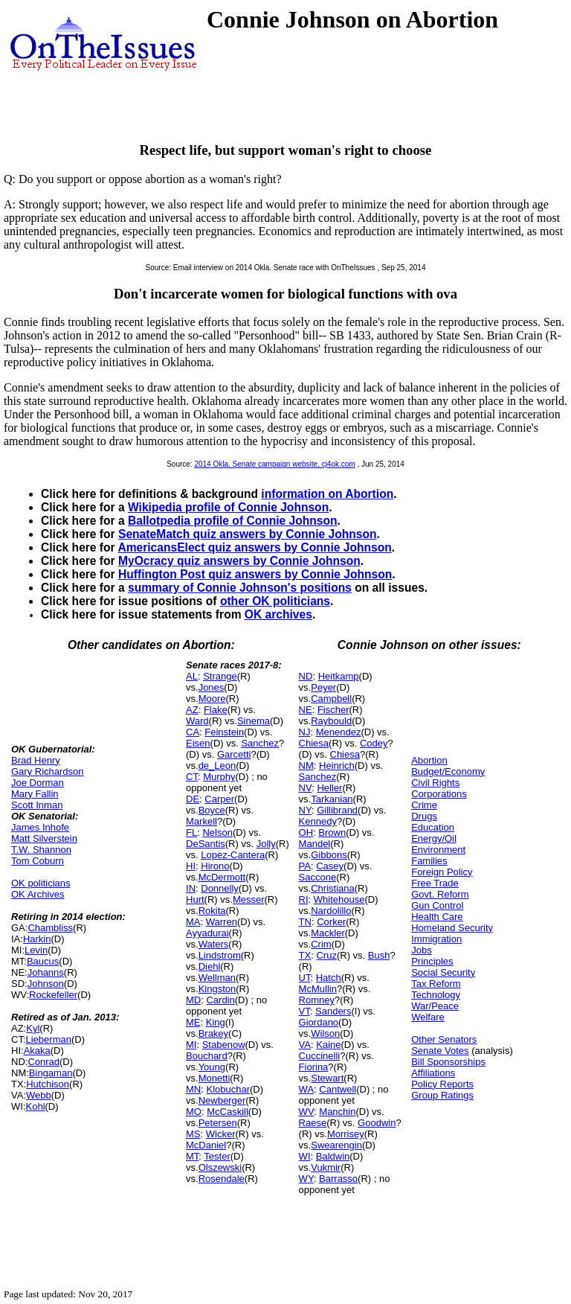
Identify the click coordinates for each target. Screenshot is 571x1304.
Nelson (217, 832)
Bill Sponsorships (448, 1061)
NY (305, 810)
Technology (435, 994)
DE (192, 799)
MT (192, 1156)
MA (193, 921)
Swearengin (336, 1145)
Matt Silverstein (44, 838)
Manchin (337, 1111)
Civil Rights (435, 782)
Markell (201, 821)
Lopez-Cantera (233, 854)
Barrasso (338, 1178)
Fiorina (314, 1067)
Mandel (315, 843)
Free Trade (435, 883)
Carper (219, 799)
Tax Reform (435, 983)
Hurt (195, 899)
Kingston (217, 988)
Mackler (328, 933)
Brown (332, 832)
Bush (379, 955)
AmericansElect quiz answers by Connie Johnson (254, 547)
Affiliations (433, 1072)
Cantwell (337, 1089)
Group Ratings (442, 1095)
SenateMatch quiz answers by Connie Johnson (247, 534)
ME (193, 1022)
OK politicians (40, 883)
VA (305, 1044)
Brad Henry (35, 760)
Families (429, 860)
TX (305, 955)
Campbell (331, 698)
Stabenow (223, 1044)
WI (305, 1156)
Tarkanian (331, 799)
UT (305, 977)
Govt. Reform (439, 894)
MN (193, 1089)
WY (306, 1178)
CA (192, 732)
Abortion (429, 760)
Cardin (220, 1000)
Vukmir (326, 1167)
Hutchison (47, 1084)
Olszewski (220, 1167)
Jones (212, 687)
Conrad (43, 1061)
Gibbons (328, 854)
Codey (374, 743)
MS (193, 1134)
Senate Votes (439, 1050)
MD (193, 1000)
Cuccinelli (320, 1055)
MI (191, 1044)
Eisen (198, 743)
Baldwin (333, 1156)
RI (304, 899)
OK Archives (38, 894)
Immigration (436, 939)
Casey (329, 866)
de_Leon (217, 765)
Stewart (327, 1078)
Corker (331, 921)
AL (192, 676)
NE (305, 709)
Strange (220, 676)
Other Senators (444, 1039)
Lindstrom (220, 955)
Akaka (37, 1050)
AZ (192, 709)
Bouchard (207, 1055)
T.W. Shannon (41, 849)
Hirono (215, 866)
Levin (36, 950)
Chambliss (50, 927)
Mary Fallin (35, 793)
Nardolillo (331, 910)
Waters (214, 944)
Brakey (213, 1033)
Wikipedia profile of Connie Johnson (228, 507)
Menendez (338, 732)
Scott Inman (36, 805)
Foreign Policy (441, 872)
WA (306, 1089)
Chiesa (314, 743)
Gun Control (437, 905)
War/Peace (435, 1005)
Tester (217, 1156)
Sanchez (260, 743)
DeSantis (205, 843)
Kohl (35, 1106)
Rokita (212, 910)
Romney (317, 1000)
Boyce (212, 810)
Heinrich (337, 765)
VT (304, 1011)
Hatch (328, 977)
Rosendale (222, 1178)
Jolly (266, 843)
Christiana (333, 888)
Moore (212, 698)
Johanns (46, 972)
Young (212, 1067)
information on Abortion (327, 494)
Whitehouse (339, 899)
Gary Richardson (47, 771)
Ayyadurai (207, 933)
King (215, 1022)
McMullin (318, 988)
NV (305, 787)
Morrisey (345, 1134)
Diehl (210, 966)
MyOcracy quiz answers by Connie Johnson (239, 560)
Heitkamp (338, 676)
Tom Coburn (37, 860)
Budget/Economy (448, 771)
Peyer (323, 687)
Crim (321, 944)
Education (432, 827)
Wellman (217, 977)
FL (191, 832)
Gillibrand (337, 810)
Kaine (328, 1044)
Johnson (46, 983)
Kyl (32, 1028)
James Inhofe (40, 827)
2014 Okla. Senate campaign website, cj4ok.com (274, 464)
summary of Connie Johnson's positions (240, 587)
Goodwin (377, 1122)
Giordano (318, 1022)
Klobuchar (228, 1089)
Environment (438, 849)
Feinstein (224, 732)
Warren (221, 921)
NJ (305, 732)
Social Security (443, 972)
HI (191, 866)
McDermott (222, 877)
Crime (424, 805)
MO (193, 1111)
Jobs (421, 950)
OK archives (278, 614)
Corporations (438, 793)
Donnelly (220, 888)
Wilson (325, 1033)
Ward (197, 720)
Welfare (428, 1017)
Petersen (218, 1122)
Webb (38, 1095)
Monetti (214, 1078)
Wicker (221, 1134)
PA (305, 866)
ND (306, 676)
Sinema (253, 720)
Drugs (424, 816)
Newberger (222, 1100)
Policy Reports (442, 1084)
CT (192, 776)
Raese (313, 1122)
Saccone (318, 877)
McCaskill (227, 1111)
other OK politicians (275, 601)
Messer (249, 899)
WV (306, 1111)
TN (305, 921)
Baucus (43, 961)
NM (306, 765)
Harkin (37, 939)
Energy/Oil (434, 838)
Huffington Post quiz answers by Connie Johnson (255, 574)
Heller (329, 787)
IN (191, 888)
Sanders (333, 1011)
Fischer (333, 709)
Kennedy (318, 821)
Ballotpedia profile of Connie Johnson (233, 520)
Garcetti (234, 754)
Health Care (436, 916)
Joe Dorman (37, 782)
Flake (216, 709)
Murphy (219, 776)
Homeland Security (452, 927)
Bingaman (51, 1072)
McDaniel (206, 1145)
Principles (432, 961)
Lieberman (48, 1039)
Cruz (326, 955)
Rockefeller (53, 994)
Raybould (331, 720)
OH (306, 832)
